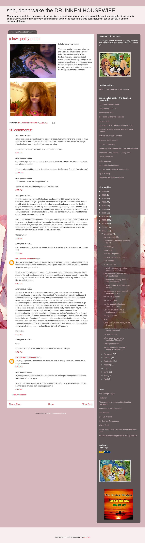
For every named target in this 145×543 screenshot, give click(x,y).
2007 (104, 227)
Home (51, 404)
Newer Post (15, 404)
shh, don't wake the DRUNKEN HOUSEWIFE (61, 10)
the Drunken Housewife (25, 259)
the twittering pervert (107, 108)
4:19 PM (18, 389)
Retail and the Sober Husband (111, 178)
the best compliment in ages (115, 257)
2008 (104, 224)
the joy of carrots (110, 316)
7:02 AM (18, 238)
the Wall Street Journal (119, 89)
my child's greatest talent (109, 104)
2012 (104, 209)
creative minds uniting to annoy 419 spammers (118, 436)
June (106, 372)
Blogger (86, 537)
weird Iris (107, 319)
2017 (104, 191)
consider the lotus (106, 113)
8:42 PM (18, 352)
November (108, 354)
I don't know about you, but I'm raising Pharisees (116, 330)
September (109, 361)
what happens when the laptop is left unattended (117, 275)
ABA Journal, (104, 89)
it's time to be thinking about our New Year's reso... (116, 280)
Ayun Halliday (104, 173)
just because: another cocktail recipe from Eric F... (116, 292)
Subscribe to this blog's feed (110, 408)
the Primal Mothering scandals (111, 117)
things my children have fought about (114, 169)
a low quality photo (111, 253)
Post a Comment (19, 395)
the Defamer (104, 413)
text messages (105, 161)
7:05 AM (18, 253)
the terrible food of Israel (109, 165)
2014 (104, 202)
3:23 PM (18, 190)
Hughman (103, 398)
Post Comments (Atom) (56, 413)
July (106, 368)
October (107, 358)
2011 (104, 213)
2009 (104, 220)
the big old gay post (112, 297)
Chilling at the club (111, 344)
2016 (104, 195)
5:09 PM (18, 334)
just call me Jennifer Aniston (110, 136)
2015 (104, 198)
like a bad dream (110, 300)
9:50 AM (18, 284)
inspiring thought (110, 334)
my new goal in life (111, 237)
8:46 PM (18, 367)
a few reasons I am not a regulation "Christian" (114, 339)
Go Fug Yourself (105, 417)
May (106, 375)
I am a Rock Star (106, 157)
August (107, 365)
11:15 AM (19, 173)
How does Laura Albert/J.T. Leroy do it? (115, 153)
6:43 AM (18, 153)
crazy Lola (108, 250)
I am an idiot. (104, 121)
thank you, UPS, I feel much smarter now (115, 125)
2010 (104, 216)
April (106, 379)
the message (109, 246)
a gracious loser (110, 264)
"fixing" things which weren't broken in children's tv (115, 348)
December (108, 234)
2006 (104, 231)
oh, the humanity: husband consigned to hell (114, 305)
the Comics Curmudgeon (109, 421)
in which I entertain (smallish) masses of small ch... (115, 269)
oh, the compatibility (107, 144)
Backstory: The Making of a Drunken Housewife (118, 148)
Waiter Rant (104, 425)
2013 (104, 206)
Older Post (87, 404)
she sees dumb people (108, 140)
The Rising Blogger (107, 394)
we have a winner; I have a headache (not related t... (115, 311)
